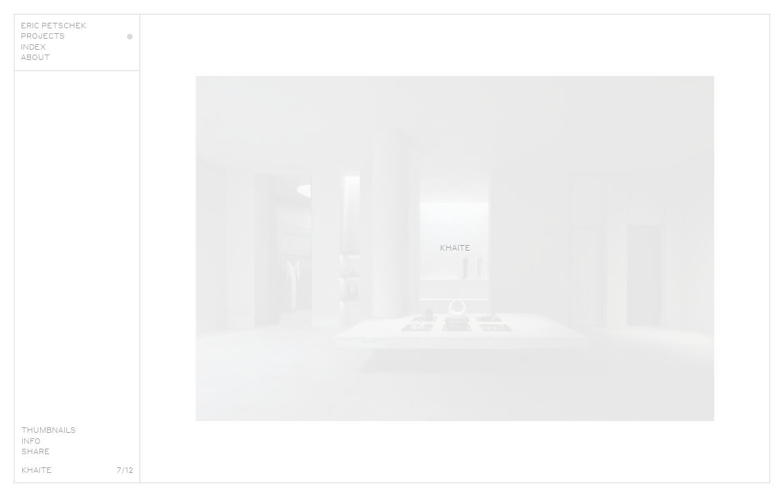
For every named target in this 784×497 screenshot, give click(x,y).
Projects (77, 36)
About (77, 57)
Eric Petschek (77, 25)
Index (77, 47)
